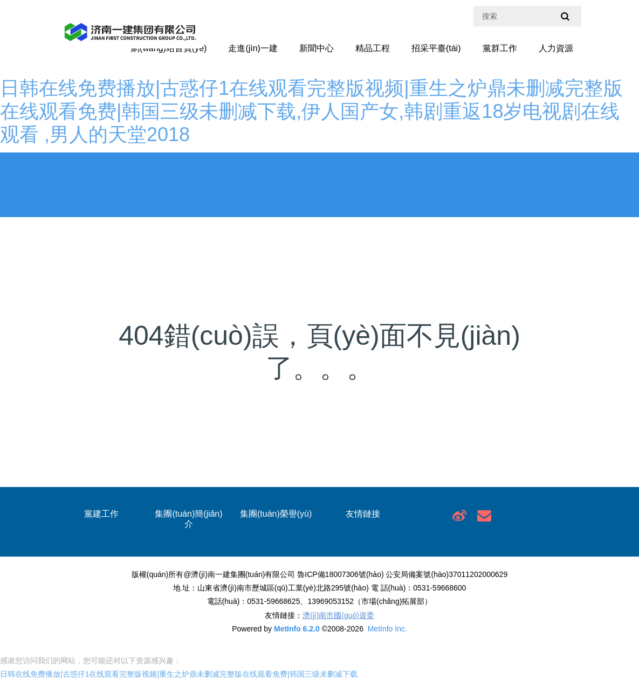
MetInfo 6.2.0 (297, 628)
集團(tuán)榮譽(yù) (276, 513)
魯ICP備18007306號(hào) (340, 574)
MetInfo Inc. (387, 628)
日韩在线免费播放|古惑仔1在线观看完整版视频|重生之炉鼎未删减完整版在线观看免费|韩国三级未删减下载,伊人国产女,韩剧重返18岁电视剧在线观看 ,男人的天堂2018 (311, 111)
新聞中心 (316, 48)
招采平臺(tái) (436, 48)
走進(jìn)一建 (253, 48)
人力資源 (556, 48)
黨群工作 (500, 48)
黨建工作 (101, 513)
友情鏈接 (363, 513)
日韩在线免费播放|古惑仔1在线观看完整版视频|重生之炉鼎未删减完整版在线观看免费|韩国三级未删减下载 (179, 674)
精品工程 (372, 48)
